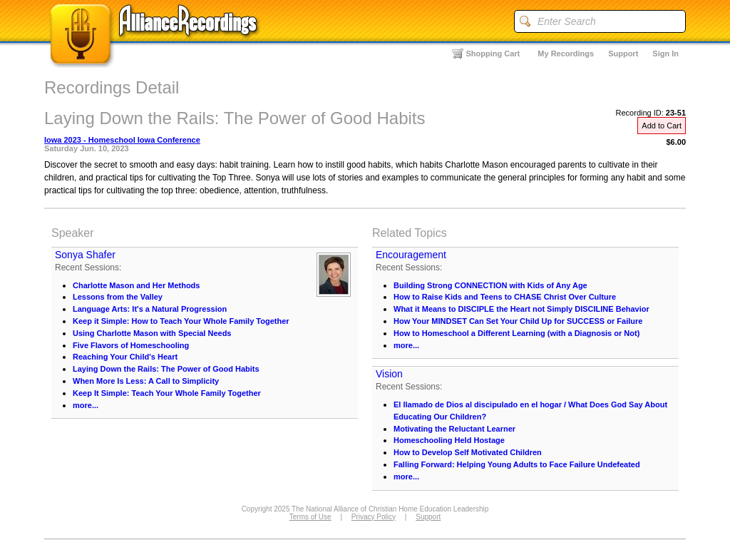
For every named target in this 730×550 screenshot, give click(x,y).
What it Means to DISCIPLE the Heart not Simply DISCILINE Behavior (521, 309)
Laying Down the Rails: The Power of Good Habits (166, 369)
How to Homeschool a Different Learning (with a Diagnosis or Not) (516, 333)
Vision (389, 374)
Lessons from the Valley (118, 296)
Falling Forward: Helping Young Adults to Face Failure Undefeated (517, 464)
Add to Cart (662, 125)
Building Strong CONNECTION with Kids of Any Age (490, 285)
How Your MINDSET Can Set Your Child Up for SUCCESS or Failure (518, 321)
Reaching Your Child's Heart (125, 356)
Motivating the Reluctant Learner (454, 428)
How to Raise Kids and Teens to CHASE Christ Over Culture (505, 296)
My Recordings (566, 53)
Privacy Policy (373, 517)
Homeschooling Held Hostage (449, 440)
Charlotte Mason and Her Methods (136, 285)
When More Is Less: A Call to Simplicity (146, 381)
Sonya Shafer (85, 254)
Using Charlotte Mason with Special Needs (152, 333)
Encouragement (411, 254)
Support (623, 53)
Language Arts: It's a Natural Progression (150, 309)
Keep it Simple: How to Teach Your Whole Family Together (181, 321)
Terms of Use (310, 517)
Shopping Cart (493, 53)
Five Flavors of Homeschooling (131, 345)
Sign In (665, 53)
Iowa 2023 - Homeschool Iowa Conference (122, 140)
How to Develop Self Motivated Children (468, 452)
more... (85, 405)
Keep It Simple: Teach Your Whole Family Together (167, 393)
